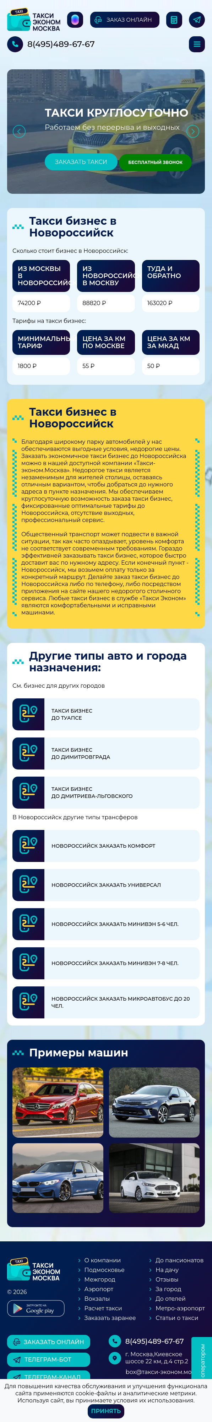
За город (168, 1289)
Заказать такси (81, 162)
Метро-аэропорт (180, 1308)
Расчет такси (103, 1308)
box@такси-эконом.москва (165, 1372)
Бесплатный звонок (155, 162)
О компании (103, 1260)
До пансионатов (179, 1260)
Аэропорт (99, 1289)
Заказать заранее (110, 1318)
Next (193, 131)
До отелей (171, 1298)
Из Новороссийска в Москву (114, 276)
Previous (19, 131)
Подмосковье (105, 1270)
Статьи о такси (177, 1318)
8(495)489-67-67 (61, 44)
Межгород (100, 1279)
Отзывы (167, 1279)
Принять (106, 1411)
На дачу (167, 1270)
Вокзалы (97, 1298)
